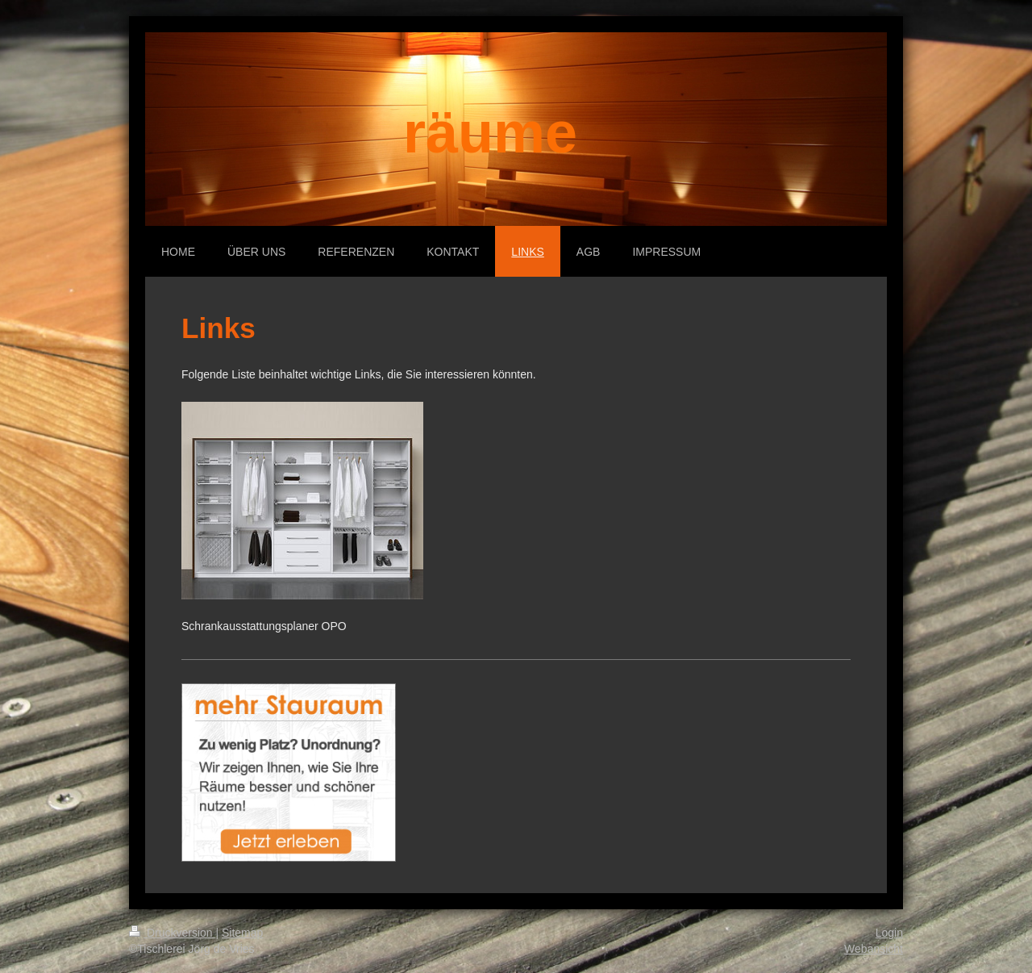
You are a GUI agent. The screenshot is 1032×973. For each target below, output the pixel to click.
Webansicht (873, 948)
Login (889, 932)
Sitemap (242, 932)
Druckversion (172, 932)
